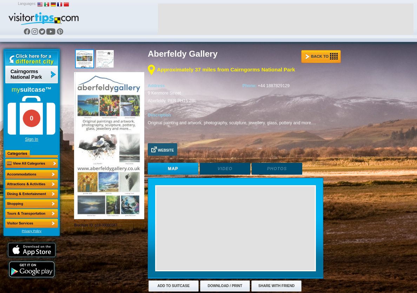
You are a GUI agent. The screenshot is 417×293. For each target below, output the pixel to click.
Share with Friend (276, 286)
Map (173, 168)
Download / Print (225, 286)
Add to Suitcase (174, 286)
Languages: (27, 4)
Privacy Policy (31, 231)
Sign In (31, 139)
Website (162, 149)
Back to (321, 56)
